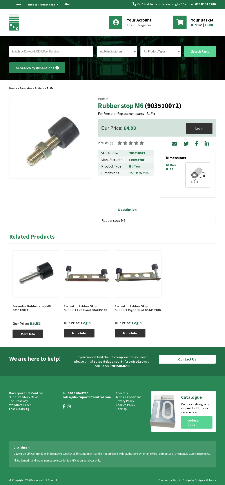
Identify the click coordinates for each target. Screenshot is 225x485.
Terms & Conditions (128, 397)
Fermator (26, 88)
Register (144, 25)
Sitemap (121, 409)
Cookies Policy (125, 405)
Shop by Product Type (43, 3)
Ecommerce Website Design (174, 480)
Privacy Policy (125, 401)
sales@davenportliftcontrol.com (120, 361)
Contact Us (187, 359)
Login (131, 25)
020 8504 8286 (205, 4)
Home (17, 4)
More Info (28, 334)
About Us (68, 8)
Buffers (39, 88)
